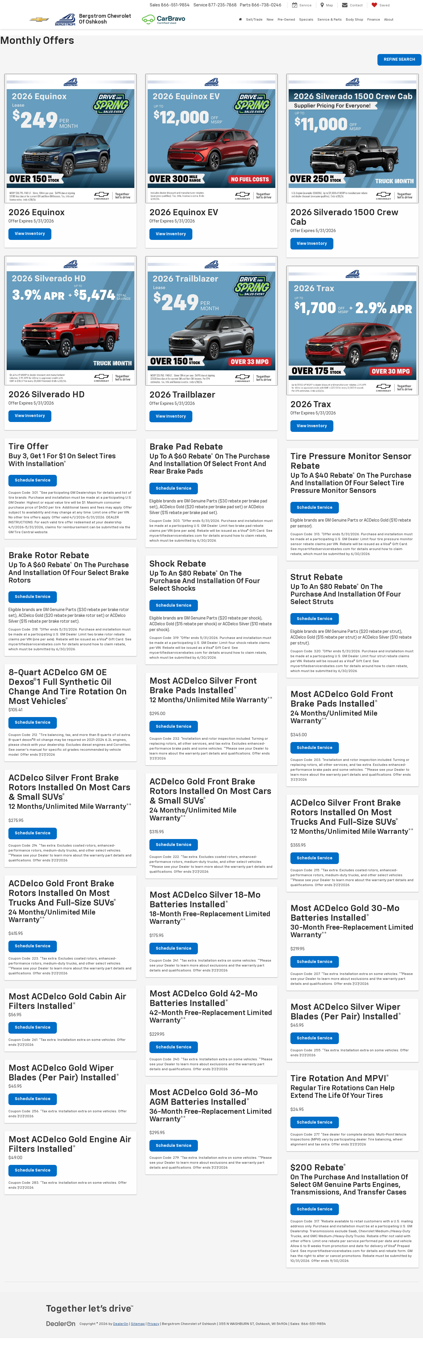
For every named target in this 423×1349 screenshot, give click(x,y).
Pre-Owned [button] (286, 19)
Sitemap (138, 1324)
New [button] (270, 19)
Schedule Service (32, 481)
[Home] (240, 19)
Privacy (153, 1324)
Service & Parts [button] (329, 19)
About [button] (388, 19)
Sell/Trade (254, 19)
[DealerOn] (61, 1324)
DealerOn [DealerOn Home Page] (120, 1324)
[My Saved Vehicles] (380, 5)
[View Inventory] (70, 138)
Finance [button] (373, 19)
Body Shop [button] (354, 19)
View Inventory (30, 234)
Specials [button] (306, 19)
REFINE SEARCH (399, 60)
